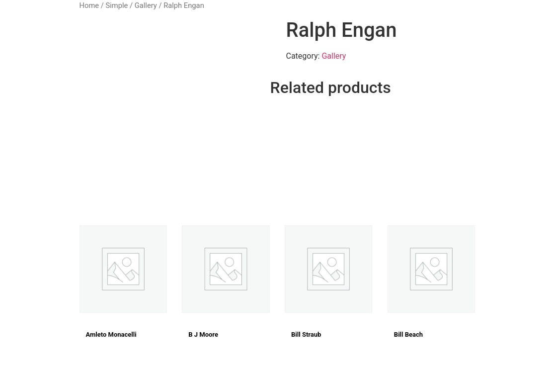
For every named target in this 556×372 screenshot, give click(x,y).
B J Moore (203, 334)
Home (89, 5)
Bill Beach (408, 334)
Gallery (146, 5)
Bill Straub (306, 334)
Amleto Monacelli (111, 334)
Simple (116, 5)
